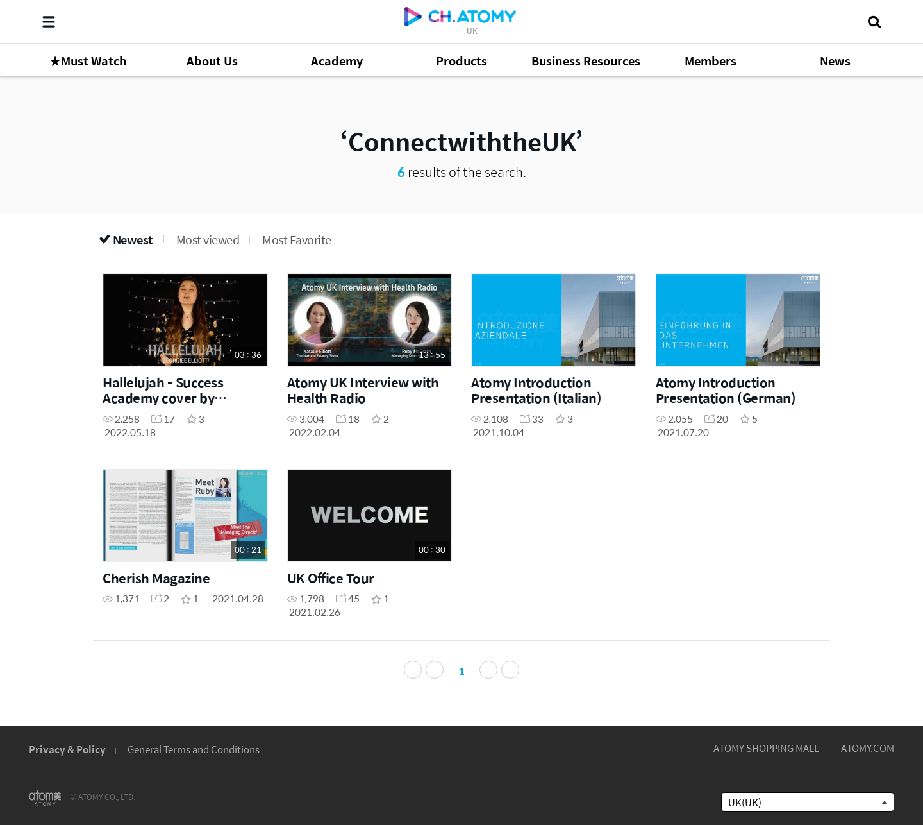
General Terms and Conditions (194, 749)
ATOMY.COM (867, 747)
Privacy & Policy (67, 749)
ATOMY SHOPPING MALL (766, 747)
